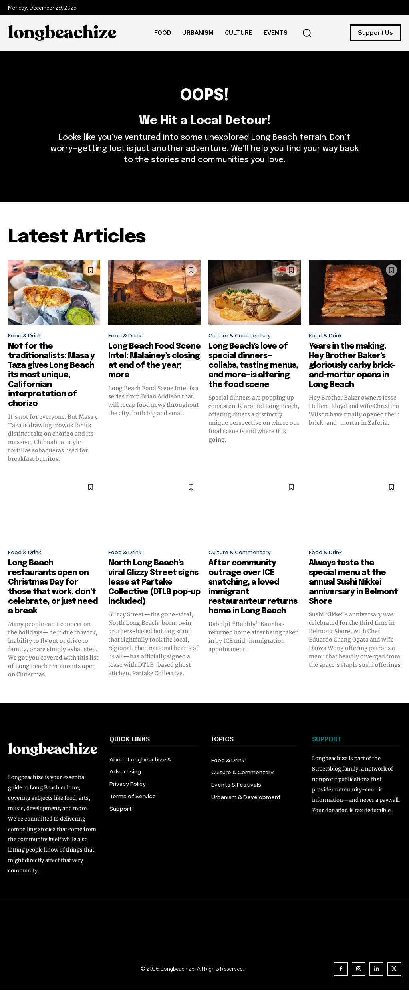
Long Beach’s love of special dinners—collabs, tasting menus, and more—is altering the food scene (253, 379)
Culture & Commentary (243, 349)
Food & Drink (26, 349)
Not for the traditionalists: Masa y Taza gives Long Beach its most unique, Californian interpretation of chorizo (51, 389)
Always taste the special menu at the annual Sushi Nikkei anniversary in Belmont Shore (353, 598)
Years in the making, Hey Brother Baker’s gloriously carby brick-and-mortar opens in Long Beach (352, 379)
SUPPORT (326, 755)
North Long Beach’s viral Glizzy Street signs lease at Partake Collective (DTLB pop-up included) (154, 598)
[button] (306, 32)
